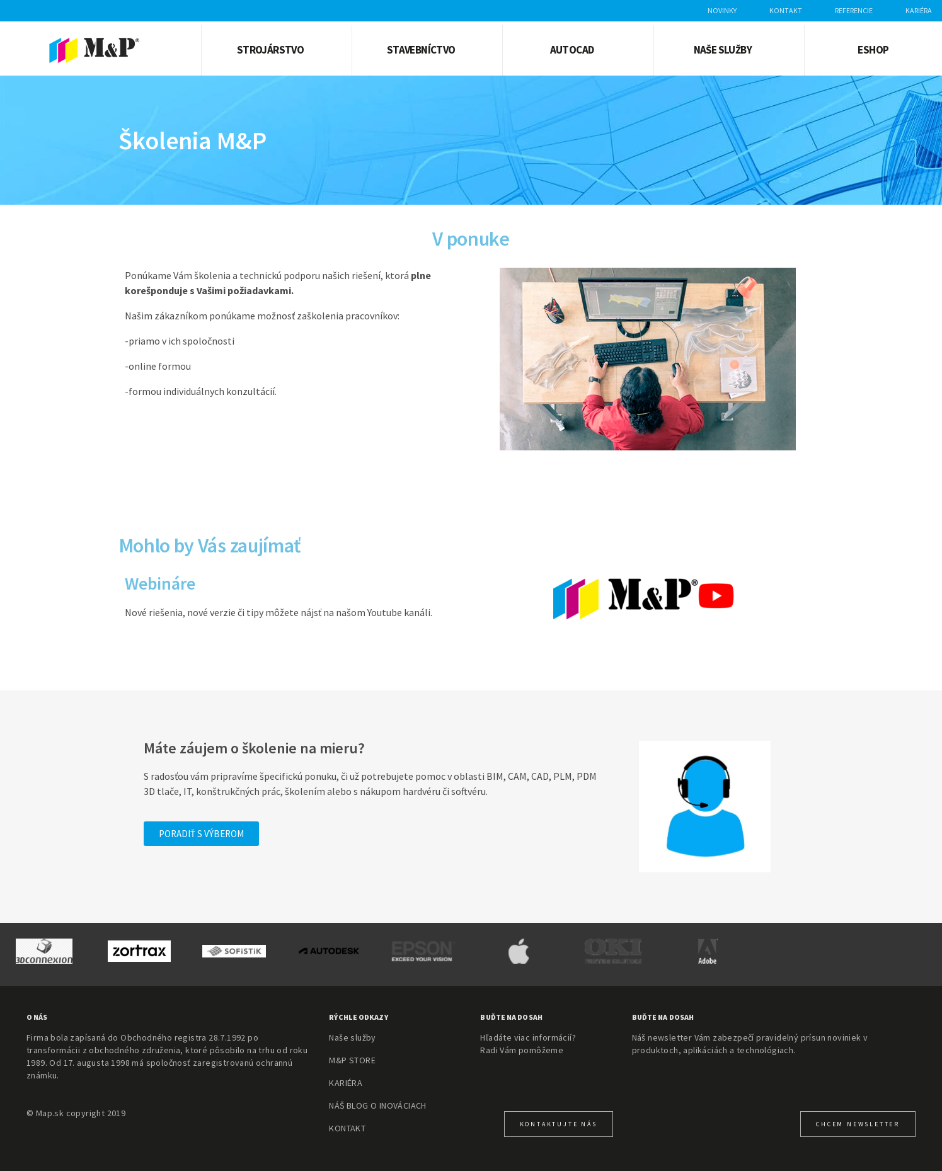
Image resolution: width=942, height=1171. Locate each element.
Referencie (854, 10)
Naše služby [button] (723, 50)
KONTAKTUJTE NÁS (558, 1124)
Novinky (722, 10)
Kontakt (785, 10)
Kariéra (918, 10)
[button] (201, 833)
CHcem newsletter (858, 1124)
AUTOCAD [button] (572, 50)
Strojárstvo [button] (270, 50)
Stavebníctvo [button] (421, 50)
